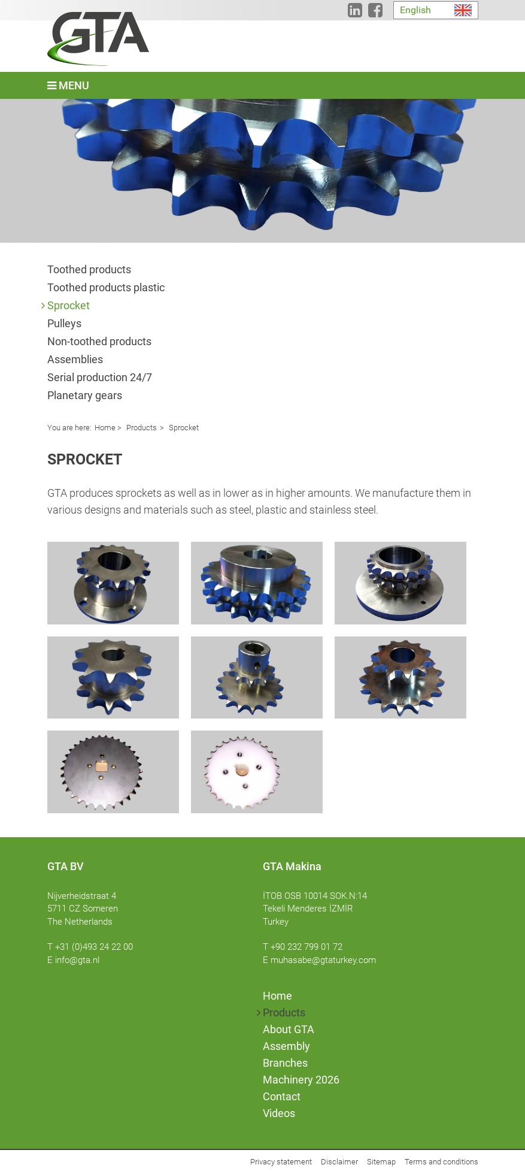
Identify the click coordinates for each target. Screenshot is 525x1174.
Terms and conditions (441, 1161)
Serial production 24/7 (99, 377)
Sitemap (381, 1161)
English (415, 10)
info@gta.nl (77, 960)
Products (141, 427)
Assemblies (75, 359)
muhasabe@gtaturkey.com (323, 960)
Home (105, 427)
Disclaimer (339, 1161)
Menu (68, 85)
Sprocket (68, 305)
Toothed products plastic (106, 287)
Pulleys (64, 323)
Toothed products (89, 269)
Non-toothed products (99, 341)
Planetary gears (84, 395)
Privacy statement (281, 1161)
